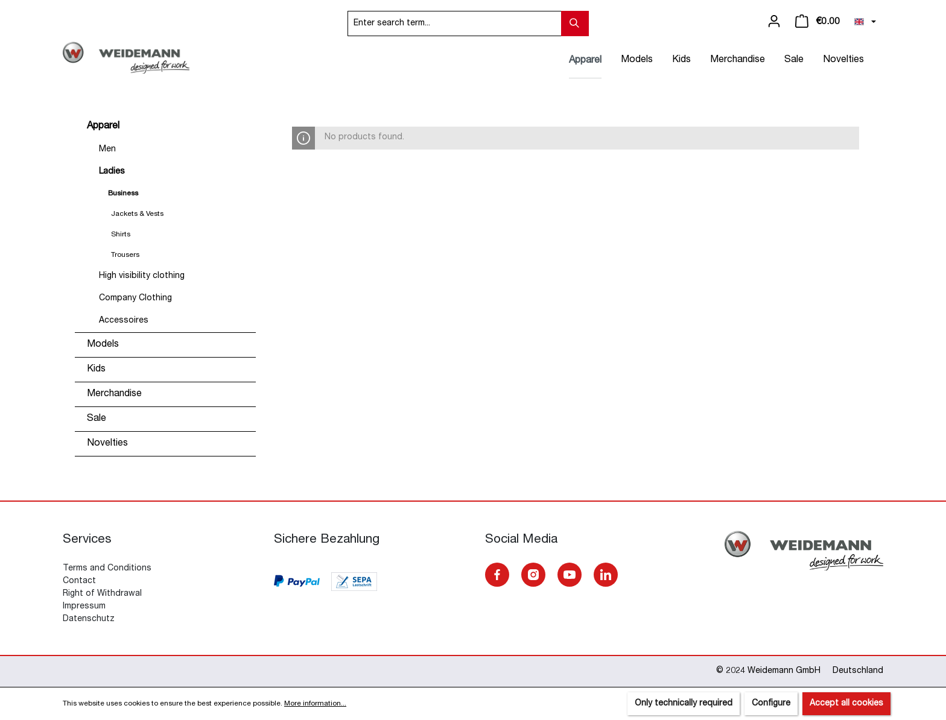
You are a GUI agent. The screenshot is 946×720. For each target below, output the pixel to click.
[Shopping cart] (817, 22)
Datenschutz (89, 619)
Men (107, 149)
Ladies (112, 172)
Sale (96, 419)
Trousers (125, 255)
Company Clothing (135, 298)
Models (103, 345)
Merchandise (114, 394)
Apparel (103, 126)
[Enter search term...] (455, 23)
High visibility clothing (142, 276)
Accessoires (123, 321)
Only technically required (683, 703)
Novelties (107, 444)
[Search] (575, 23)
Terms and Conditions (107, 568)
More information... (315, 703)
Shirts (120, 234)
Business (123, 193)
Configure (771, 703)
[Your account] (774, 22)
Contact (79, 581)
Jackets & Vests (137, 214)
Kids (96, 369)
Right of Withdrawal (102, 594)
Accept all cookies (846, 703)
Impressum (84, 606)
